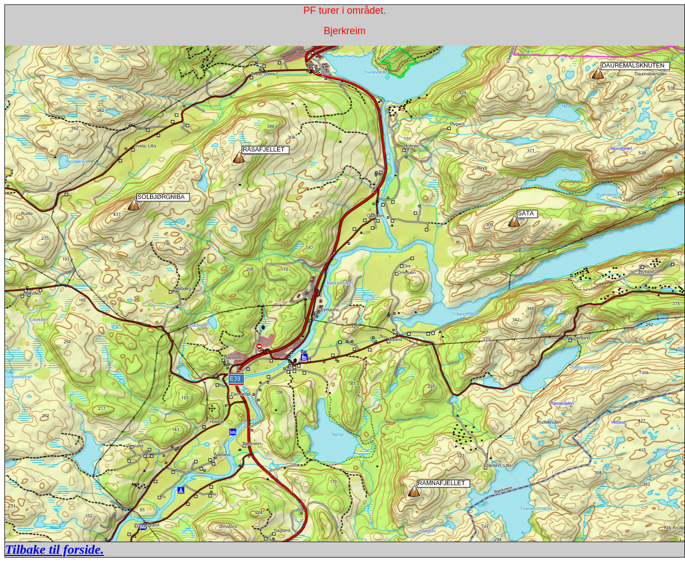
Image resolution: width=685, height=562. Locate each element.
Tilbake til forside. (54, 549)
